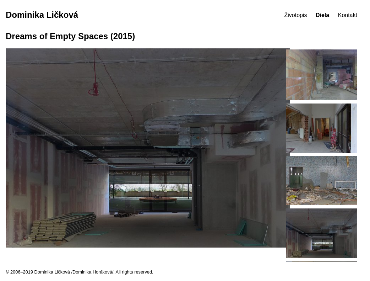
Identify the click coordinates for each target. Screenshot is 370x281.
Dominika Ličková (42, 15)
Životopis (295, 15)
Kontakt (347, 15)
